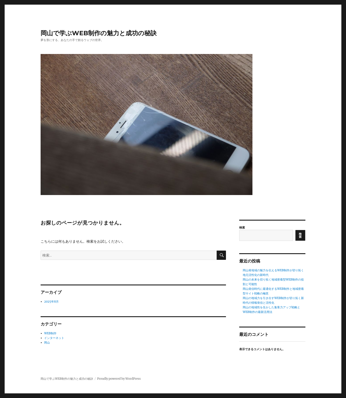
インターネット (54, 338)
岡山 (47, 342)
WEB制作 (50, 333)
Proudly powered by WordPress (119, 379)
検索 (242, 227)
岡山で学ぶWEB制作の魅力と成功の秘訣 (99, 33)
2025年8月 (51, 301)
